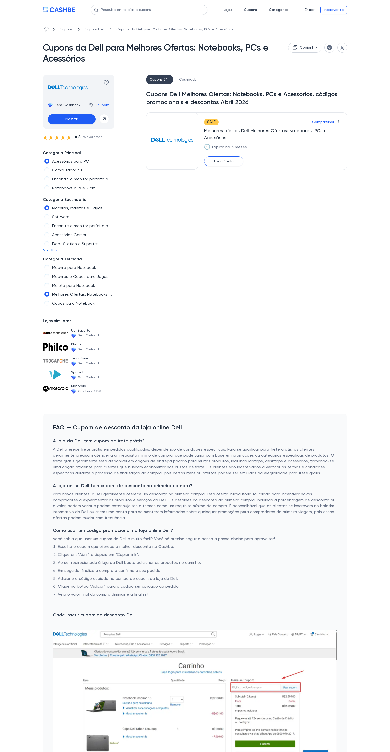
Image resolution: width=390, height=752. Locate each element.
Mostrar (71, 119)
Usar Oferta (224, 161)
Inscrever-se (334, 10)
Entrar (309, 10)
